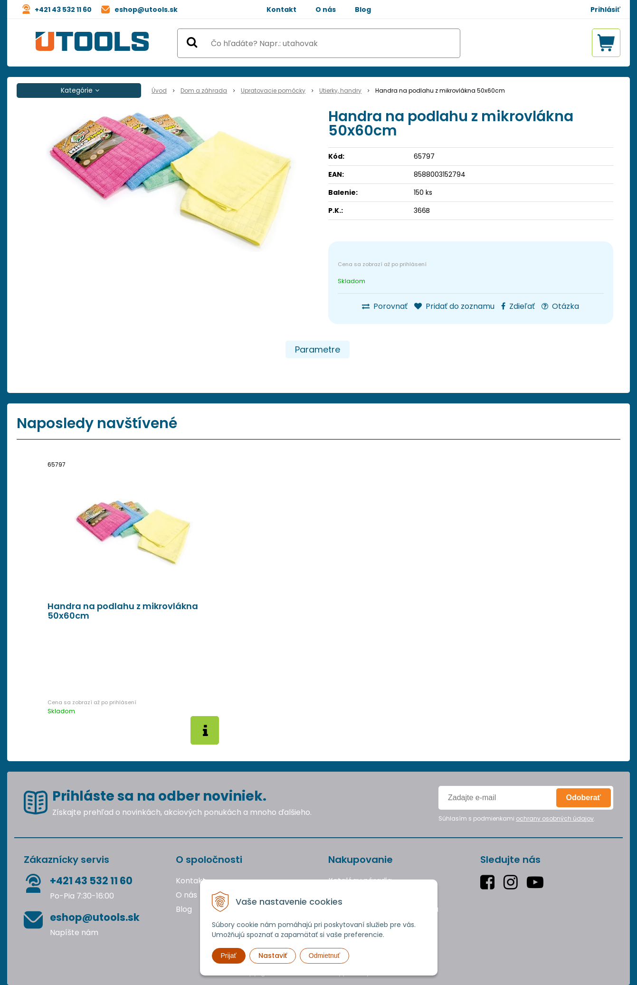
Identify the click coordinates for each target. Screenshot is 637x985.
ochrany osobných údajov (555, 818)
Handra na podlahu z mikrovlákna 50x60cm (123, 611)
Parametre (317, 349)
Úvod (159, 90)
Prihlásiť (605, 9)
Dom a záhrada (204, 90)
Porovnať (385, 306)
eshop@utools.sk (146, 9)
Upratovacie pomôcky (273, 90)
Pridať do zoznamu (454, 306)
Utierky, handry (340, 90)
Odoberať (583, 798)
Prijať (229, 955)
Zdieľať (518, 306)
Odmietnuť (324, 955)
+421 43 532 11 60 (63, 9)
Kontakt (281, 9)
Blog (363, 9)
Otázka (560, 306)
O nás (325, 9)
